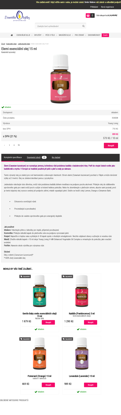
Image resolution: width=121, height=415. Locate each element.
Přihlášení (94, 7)
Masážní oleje (65, 35)
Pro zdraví (79, 35)
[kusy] (9, 145)
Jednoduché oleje (24, 44)
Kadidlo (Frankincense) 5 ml (82, 313)
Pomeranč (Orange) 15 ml (39, 376)
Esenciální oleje (23, 35)
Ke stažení (56, 157)
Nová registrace (107, 7)
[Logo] (17, 15)
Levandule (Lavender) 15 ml (82, 376)
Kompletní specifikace (13, 157)
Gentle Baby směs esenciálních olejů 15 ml (40, 314)
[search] (83, 26)
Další (105, 35)
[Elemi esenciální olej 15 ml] (60, 55)
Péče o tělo (50, 35)
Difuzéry (37, 35)
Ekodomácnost (94, 35)
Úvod (3, 44)
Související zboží (37, 157)
